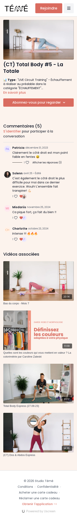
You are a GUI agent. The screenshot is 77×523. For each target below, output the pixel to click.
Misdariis (19, 207)
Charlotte (19, 229)
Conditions (25, 487)
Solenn (17, 173)
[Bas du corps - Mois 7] (38, 303)
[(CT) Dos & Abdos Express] (38, 455)
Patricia (18, 148)
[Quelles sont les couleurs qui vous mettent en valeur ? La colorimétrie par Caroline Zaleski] (38, 355)
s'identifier (12, 131)
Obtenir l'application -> (39, 504)
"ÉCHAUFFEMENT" (29, 88)
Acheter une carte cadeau (38, 492)
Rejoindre (48, 8)
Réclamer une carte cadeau (39, 498)
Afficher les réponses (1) (47, 162)
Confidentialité (48, 487)
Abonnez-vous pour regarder (39, 102)
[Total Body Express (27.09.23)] (38, 406)
